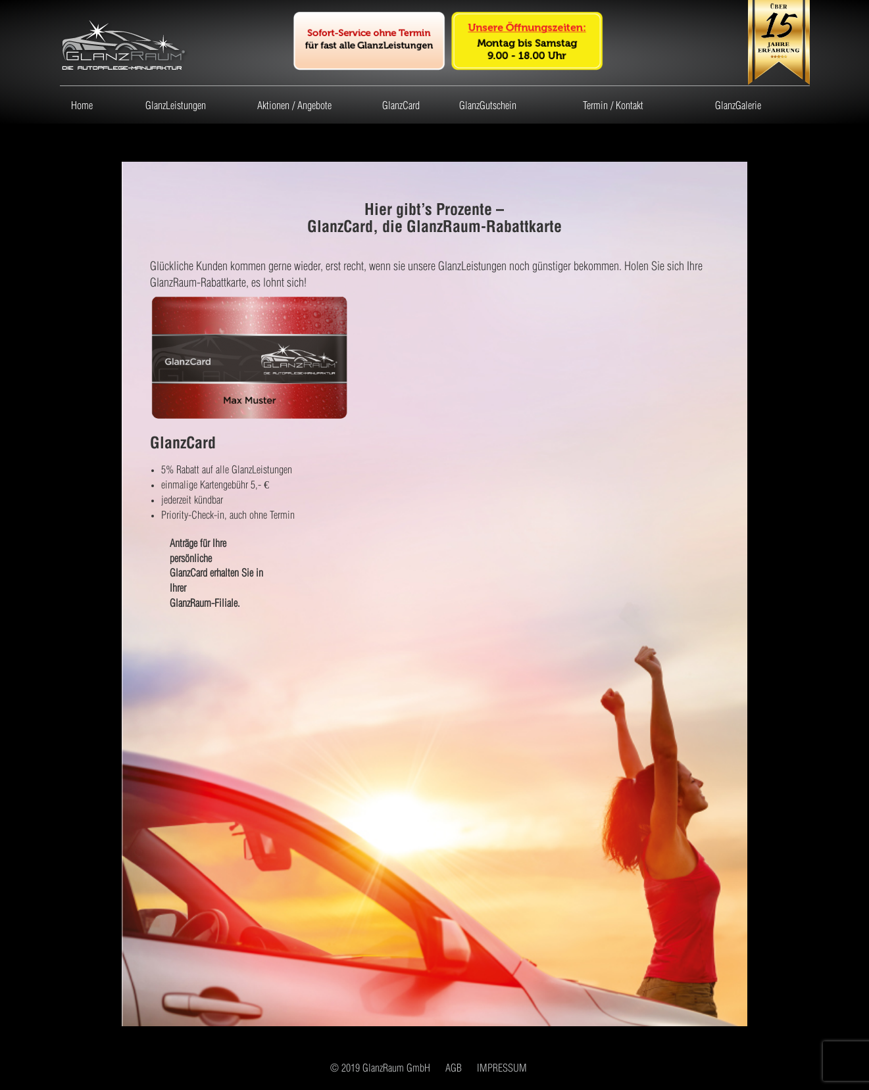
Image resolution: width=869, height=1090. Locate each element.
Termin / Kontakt (613, 104)
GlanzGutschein (487, 104)
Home (82, 104)
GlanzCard (401, 104)
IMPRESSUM (502, 1067)
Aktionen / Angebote (294, 104)
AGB (453, 1067)
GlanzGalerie (738, 104)
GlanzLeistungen (175, 104)
